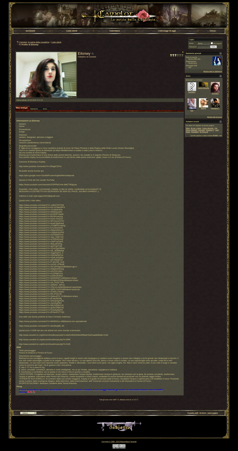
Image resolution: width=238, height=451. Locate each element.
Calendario (114, 31)
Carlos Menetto (203, 88)
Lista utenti (71, 31)
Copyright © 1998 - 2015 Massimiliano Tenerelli (119, 441)
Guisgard (215, 93)
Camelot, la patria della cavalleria (34, 42)
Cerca (212, 31)
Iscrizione (30, 31)
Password (192, 47)
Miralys (203, 108)
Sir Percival (204, 132)
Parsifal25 (195, 132)
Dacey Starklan (191, 130)
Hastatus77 (215, 108)
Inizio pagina (213, 413)
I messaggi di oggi (167, 31)
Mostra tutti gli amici (214, 117)
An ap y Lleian (196, 128)
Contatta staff (192, 413)
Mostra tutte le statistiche (212, 71)
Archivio (202, 413)
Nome (191, 43)
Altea (188, 128)
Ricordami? (216, 44)
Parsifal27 (191, 92)
